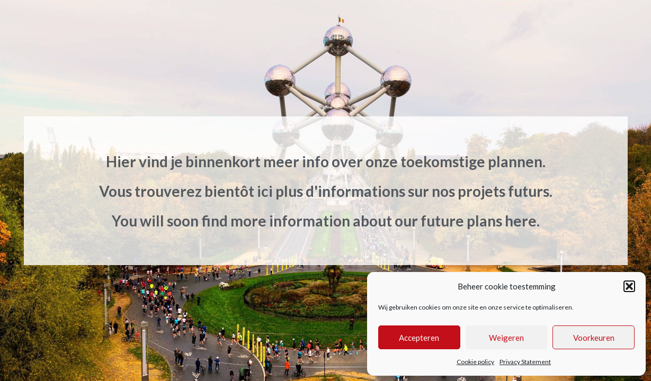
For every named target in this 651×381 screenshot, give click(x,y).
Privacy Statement (525, 362)
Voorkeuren (593, 337)
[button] (629, 286)
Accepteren (419, 337)
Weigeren (506, 337)
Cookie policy (475, 362)
